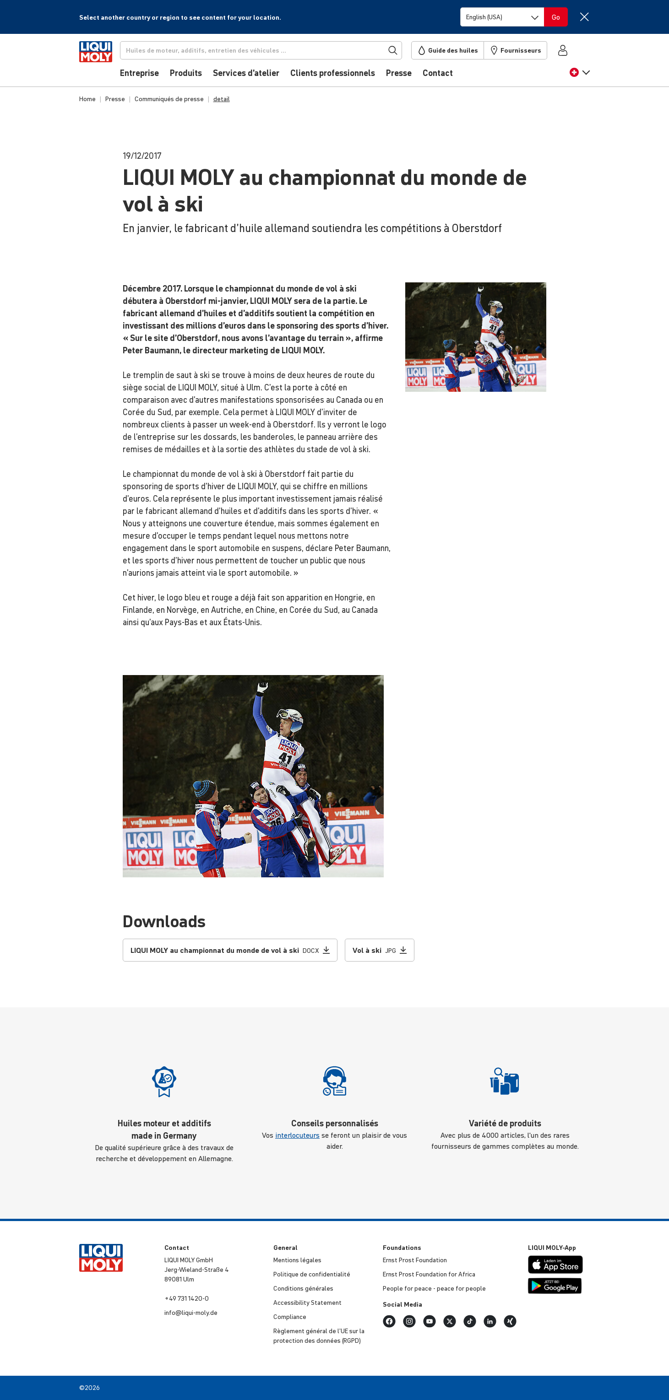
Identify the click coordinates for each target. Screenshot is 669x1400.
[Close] (584, 16)
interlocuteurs (297, 1135)
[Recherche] (274, 50)
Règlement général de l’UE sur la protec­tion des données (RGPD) (318, 1335)
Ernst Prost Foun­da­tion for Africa (429, 1274)
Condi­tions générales (303, 1288)
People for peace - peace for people (434, 1288)
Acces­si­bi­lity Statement (307, 1302)
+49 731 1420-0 (186, 1298)
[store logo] (107, 62)
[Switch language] (502, 17)
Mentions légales (297, 1260)
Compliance (289, 1316)
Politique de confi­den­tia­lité (311, 1274)
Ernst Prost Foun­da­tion (415, 1260)
